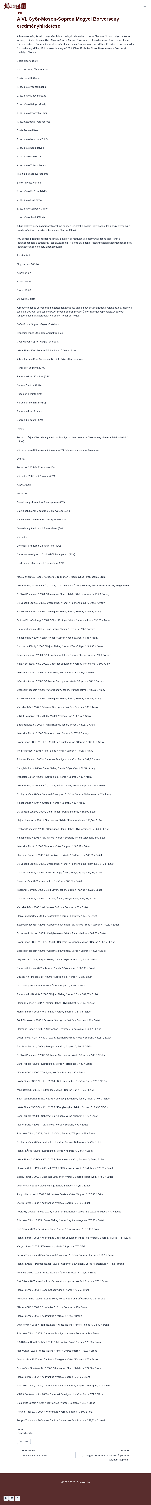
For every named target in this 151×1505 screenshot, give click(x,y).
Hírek (19, 13)
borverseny (23, 1441)
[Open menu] (144, 6)
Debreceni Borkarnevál (47, 1452)
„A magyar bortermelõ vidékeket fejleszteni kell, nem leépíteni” (103, 1454)
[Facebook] (6, 1498)
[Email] (11, 1498)
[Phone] (17, 1498)
